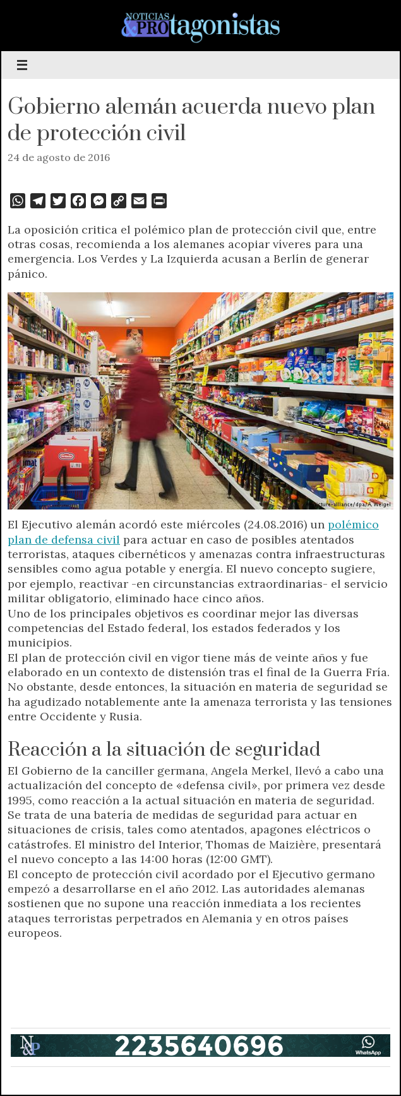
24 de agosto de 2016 (59, 157)
